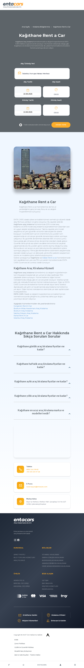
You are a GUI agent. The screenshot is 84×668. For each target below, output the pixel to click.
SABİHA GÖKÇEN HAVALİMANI (53, 557)
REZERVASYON (47, 589)
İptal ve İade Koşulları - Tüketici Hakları (27, 655)
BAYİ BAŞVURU (47, 583)
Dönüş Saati (56, 100)
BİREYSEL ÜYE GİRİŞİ (21, 583)
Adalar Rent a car (49, 258)
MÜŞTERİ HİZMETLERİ (50, 586)
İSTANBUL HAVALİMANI (50, 554)
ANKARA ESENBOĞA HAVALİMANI (54, 563)
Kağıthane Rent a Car (37, 202)
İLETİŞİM (45, 580)
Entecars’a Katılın (56, 621)
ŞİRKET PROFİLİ (19, 554)
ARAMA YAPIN (61, 125)
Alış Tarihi (28, 82)
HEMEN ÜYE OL (19, 580)
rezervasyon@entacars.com (36, 487)
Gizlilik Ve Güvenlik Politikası (24, 647)
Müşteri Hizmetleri (28, 620)
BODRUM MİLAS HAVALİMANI (52, 560)
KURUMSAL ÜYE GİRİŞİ (22, 586)
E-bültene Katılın (27, 615)
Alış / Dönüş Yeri (28, 63)
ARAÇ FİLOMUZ (19, 560)
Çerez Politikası (19, 643)
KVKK (16, 640)
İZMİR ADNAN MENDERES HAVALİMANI (56, 566)
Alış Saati (56, 82)
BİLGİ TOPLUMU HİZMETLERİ (24, 557)
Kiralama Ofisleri (56, 615)
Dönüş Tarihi (27, 100)
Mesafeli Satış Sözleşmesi (22, 651)
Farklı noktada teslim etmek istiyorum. (35, 125)
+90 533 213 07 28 (33, 472)
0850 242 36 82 (32, 469)
